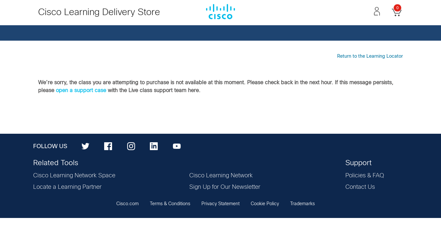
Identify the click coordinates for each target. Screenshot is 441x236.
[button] (377, 11)
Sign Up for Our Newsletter (224, 187)
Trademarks (302, 204)
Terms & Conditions (170, 204)
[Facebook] (108, 146)
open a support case (81, 90)
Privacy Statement (220, 204)
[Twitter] (85, 146)
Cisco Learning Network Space (74, 176)
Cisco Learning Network (221, 176)
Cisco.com (127, 204)
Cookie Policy (265, 204)
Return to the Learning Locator (370, 56)
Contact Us (360, 187)
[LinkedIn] (154, 146)
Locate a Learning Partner (67, 187)
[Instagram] (131, 146)
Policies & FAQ (364, 176)
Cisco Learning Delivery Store (99, 12)
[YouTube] (177, 146)
